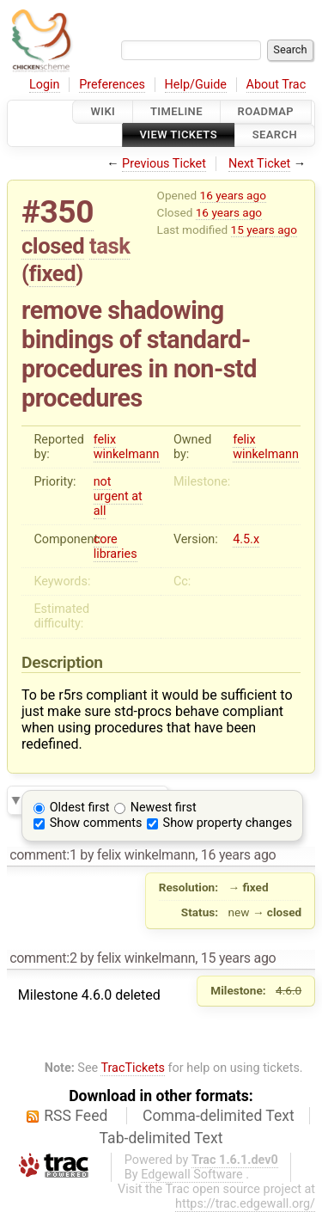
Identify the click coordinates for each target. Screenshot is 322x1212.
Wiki (102, 111)
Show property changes (227, 823)
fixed (52, 273)
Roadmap (266, 111)
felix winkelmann (127, 447)
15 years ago (264, 229)
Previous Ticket (164, 163)
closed (52, 246)
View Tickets (178, 135)
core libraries (115, 546)
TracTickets (132, 1068)
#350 (57, 211)
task (109, 246)
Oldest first (80, 807)
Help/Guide (196, 84)
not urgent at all (118, 496)
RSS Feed (75, 1115)
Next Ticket (259, 163)
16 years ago (233, 195)
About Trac (276, 84)
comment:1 (42, 855)
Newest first (164, 807)
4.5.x (246, 539)
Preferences (112, 84)
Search (274, 135)
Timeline (176, 111)
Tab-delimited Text (161, 1138)
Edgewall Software (192, 1174)
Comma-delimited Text (219, 1115)
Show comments (96, 823)
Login (44, 84)
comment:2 (42, 958)
